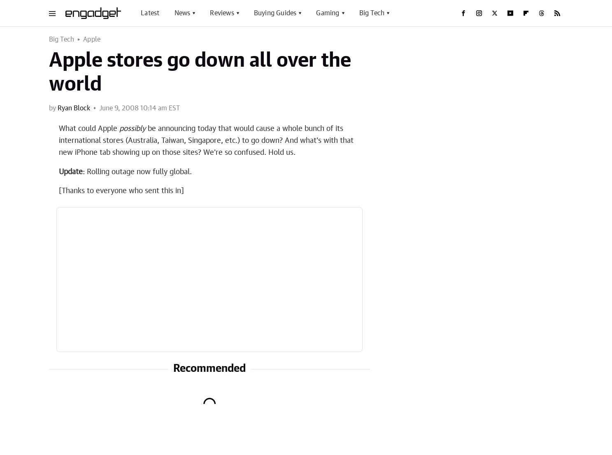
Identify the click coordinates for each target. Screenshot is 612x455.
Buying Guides (275, 13)
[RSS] (557, 13)
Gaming (327, 13)
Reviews (222, 13)
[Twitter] (495, 13)
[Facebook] (463, 13)
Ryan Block (74, 108)
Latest (150, 13)
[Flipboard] (526, 13)
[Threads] (541, 13)
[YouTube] (510, 13)
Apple (91, 39)
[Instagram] (479, 13)
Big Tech (372, 13)
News (183, 13)
